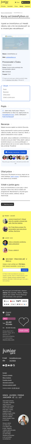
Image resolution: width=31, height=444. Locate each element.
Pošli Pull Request (7, 116)
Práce (16, 6)
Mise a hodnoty (7, 377)
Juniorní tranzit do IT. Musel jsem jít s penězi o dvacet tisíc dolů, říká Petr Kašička (18, 221)
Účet (17, 2)
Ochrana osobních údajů (9, 385)
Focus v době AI (14, 250)
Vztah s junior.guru (9, 97)
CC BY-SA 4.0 (16, 388)
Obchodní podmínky (8, 382)
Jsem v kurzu (14, 176)
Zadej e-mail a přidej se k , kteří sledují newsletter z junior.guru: (14, 265)
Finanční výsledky (7, 375)
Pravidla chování (7, 380)
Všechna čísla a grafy (8, 339)
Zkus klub (25, 2)
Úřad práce (6, 94)
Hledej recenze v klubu (15, 152)
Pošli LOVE (24, 331)
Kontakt (5, 373)
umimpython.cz (11, 57)
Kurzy (21, 6)
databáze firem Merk (12, 80)
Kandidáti (10, 6)
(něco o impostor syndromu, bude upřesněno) (17, 243)
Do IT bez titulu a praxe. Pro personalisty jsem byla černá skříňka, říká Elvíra (17, 229)
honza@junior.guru (8, 114)
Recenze (5, 92)
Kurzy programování (6, 12)
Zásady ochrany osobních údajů (16, 277)
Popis (5, 89)
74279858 (12, 361)
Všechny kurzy (7, 204)
